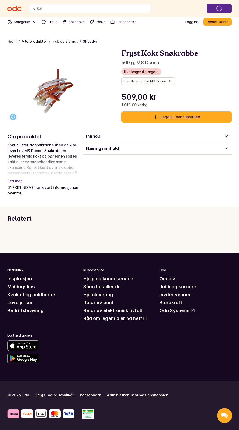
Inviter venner (175, 294)
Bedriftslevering (25, 310)
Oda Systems (177, 310)
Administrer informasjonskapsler (137, 395)
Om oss (167, 279)
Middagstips (21, 286)
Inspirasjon (19, 279)
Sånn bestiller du (102, 286)
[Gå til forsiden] (14, 8)
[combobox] (93, 8)
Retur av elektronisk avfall (112, 310)
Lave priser (20, 302)
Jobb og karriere (177, 286)
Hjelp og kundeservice (108, 279)
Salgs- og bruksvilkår (54, 395)
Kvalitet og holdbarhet (32, 294)
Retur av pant (98, 302)
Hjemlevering (98, 294)
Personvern (90, 395)
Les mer (14, 181)
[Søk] (33, 8)
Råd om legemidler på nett (115, 318)
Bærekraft (170, 302)
